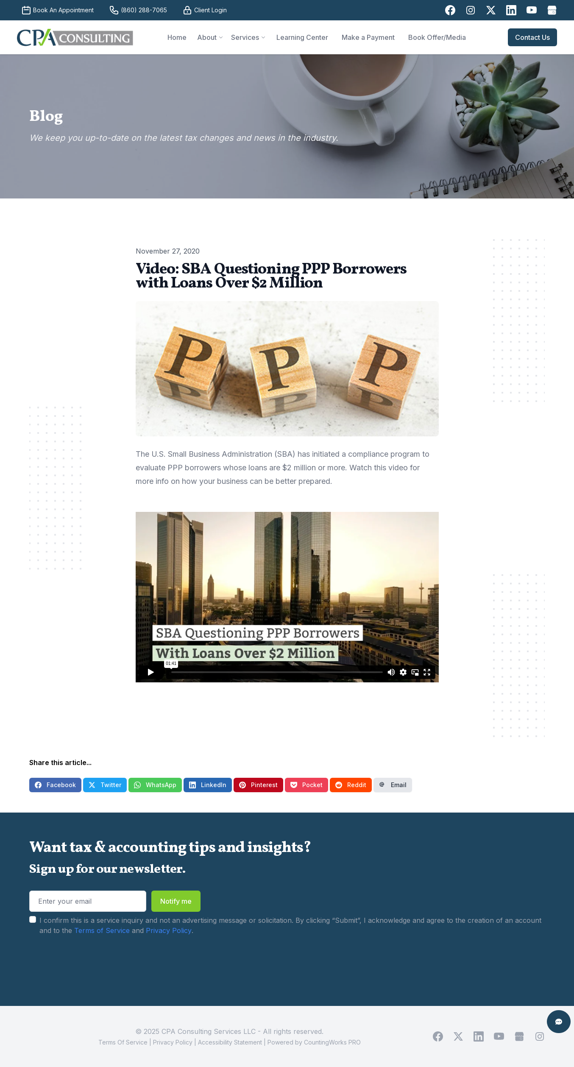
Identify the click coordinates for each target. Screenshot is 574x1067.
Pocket (306, 784)
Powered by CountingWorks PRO (314, 1042)
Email (393, 784)
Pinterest (258, 784)
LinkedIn (207, 784)
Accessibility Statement (230, 1042)
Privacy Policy (169, 930)
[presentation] (93, 962)
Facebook (55, 784)
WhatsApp (155, 784)
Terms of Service (102, 930)
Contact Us (532, 37)
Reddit (350, 784)
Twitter (105, 784)
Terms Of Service (123, 1042)
